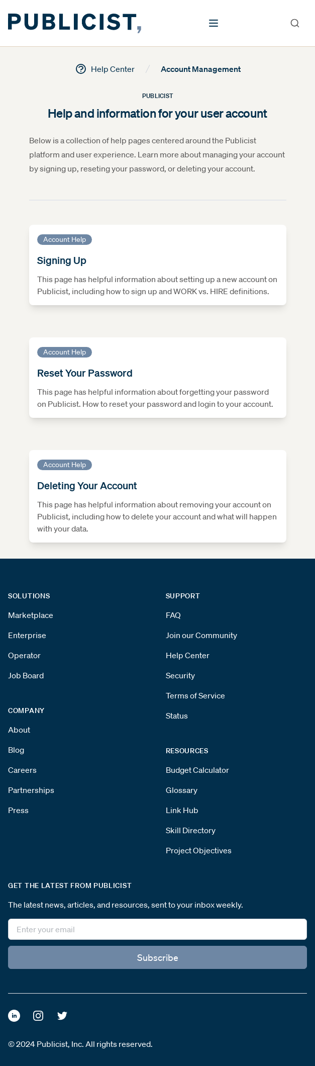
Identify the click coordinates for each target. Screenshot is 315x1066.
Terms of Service (195, 695)
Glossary (181, 790)
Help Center (187, 655)
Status (177, 715)
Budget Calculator (197, 770)
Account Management (201, 69)
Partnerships (31, 790)
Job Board (26, 675)
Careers (22, 770)
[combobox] (294, 23)
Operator (24, 655)
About (19, 730)
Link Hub (182, 810)
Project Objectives (199, 850)
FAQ (173, 615)
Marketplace (30, 615)
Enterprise (27, 635)
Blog (16, 750)
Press (18, 810)
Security (180, 675)
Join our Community (201, 635)
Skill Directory (191, 830)
